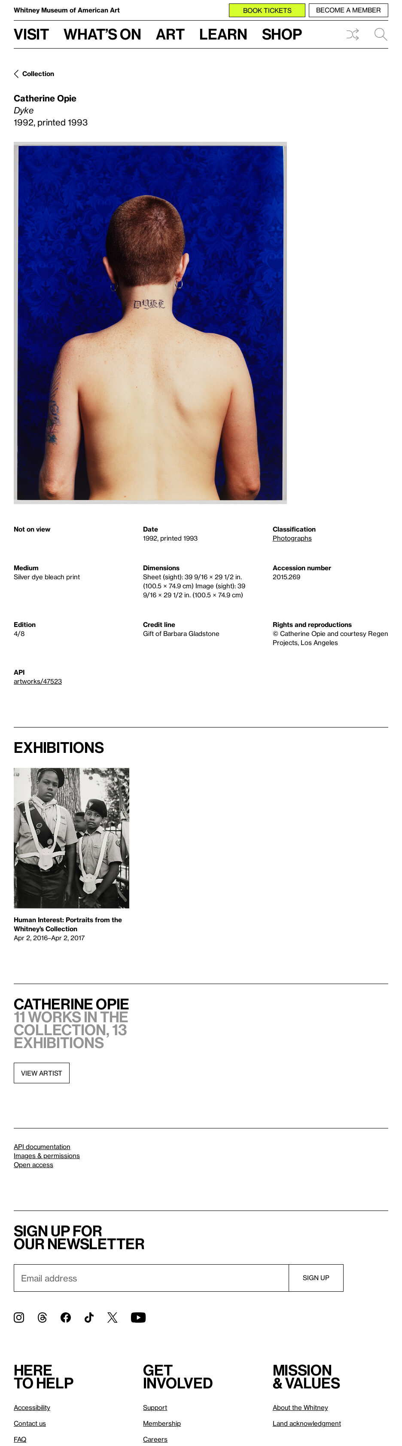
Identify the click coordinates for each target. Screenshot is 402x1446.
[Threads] (42, 1317)
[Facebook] (66, 1317)
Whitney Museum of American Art (67, 10)
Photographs (292, 538)
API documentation (42, 1146)
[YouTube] (138, 1317)
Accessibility (32, 1407)
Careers (155, 1439)
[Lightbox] (150, 323)
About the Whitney (300, 1407)
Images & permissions (47, 1155)
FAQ (20, 1439)
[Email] (151, 1278)
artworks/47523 (38, 681)
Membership (162, 1423)
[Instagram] (19, 1317)
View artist (41, 1073)
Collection (38, 73)
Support (155, 1407)
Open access (33, 1164)
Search (381, 34)
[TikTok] (89, 1317)
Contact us (30, 1423)
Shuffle (352, 34)
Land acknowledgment (307, 1423)
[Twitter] (112, 1317)
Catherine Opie (45, 98)
